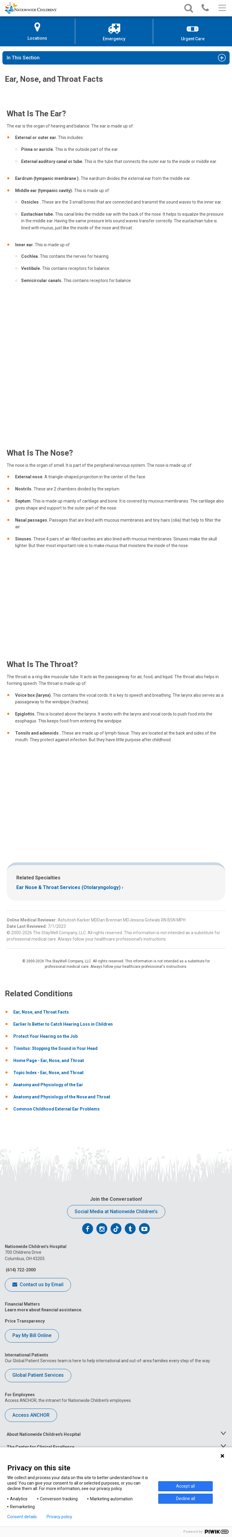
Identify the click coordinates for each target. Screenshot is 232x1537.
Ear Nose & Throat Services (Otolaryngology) (68, 887)
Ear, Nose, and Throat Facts (41, 1012)
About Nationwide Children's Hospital (44, 1434)
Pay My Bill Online (31, 1335)
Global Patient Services (38, 1375)
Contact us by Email (37, 1285)
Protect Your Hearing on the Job (45, 1036)
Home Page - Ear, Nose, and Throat (48, 1060)
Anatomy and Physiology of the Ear (48, 1084)
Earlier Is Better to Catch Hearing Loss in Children (63, 1024)
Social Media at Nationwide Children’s (116, 1211)
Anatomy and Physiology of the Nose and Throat (61, 1096)
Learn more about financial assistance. (43, 1309)
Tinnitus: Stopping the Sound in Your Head (55, 1048)
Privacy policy (59, 1516)
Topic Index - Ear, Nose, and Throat (48, 1072)
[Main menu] (221, 8)
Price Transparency (25, 1321)
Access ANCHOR (31, 1415)
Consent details (22, 1516)
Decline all (185, 1498)
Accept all (185, 1486)
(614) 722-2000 (20, 1269)
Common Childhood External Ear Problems (56, 1109)
